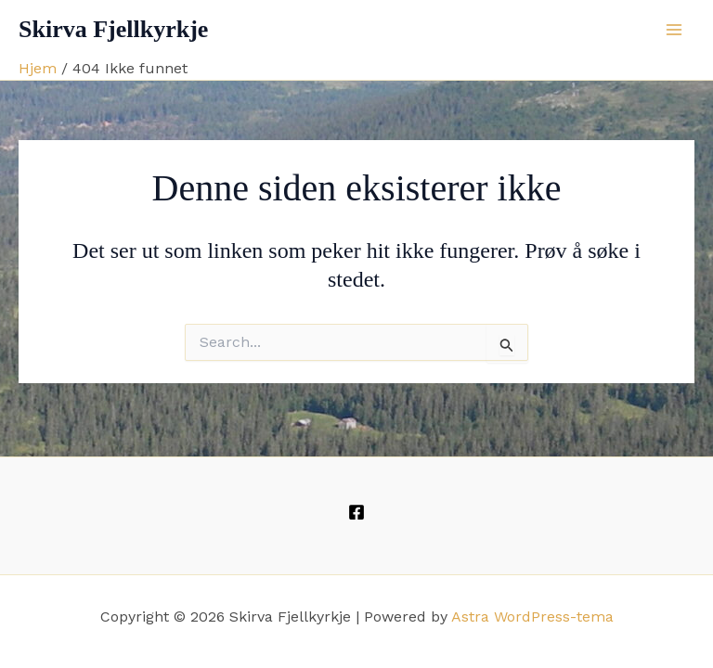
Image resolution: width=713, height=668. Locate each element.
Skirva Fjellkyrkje (113, 29)
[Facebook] (356, 512)
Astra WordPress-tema (532, 616)
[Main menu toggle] (674, 29)
